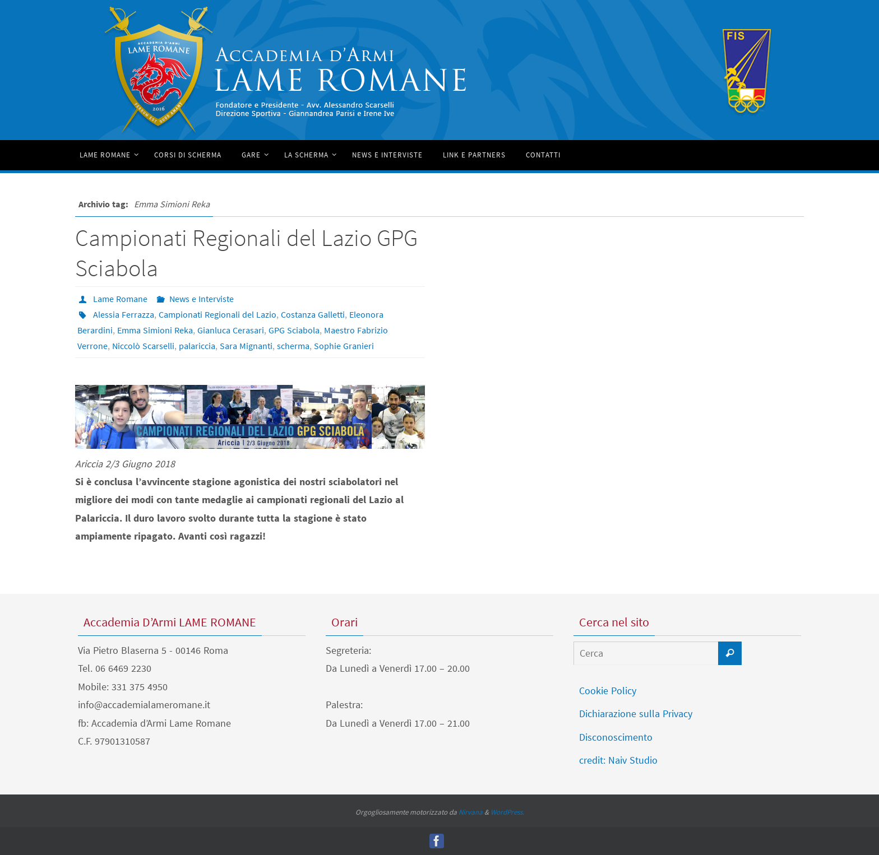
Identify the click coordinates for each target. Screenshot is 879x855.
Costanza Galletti (313, 314)
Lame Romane (120, 298)
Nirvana (471, 812)
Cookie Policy (607, 690)
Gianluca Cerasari (230, 330)
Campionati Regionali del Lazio (217, 314)
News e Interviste (201, 298)
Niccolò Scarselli (143, 345)
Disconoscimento (616, 737)
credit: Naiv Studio (618, 760)
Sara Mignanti (246, 345)
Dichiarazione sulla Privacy (635, 713)
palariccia (197, 345)
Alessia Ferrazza (123, 314)
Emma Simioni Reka (155, 330)
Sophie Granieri (344, 345)
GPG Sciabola (294, 330)
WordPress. (507, 812)
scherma (293, 345)
